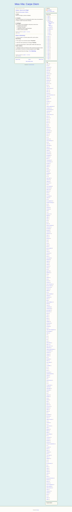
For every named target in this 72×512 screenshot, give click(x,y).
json (47, 461)
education (48, 440)
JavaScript (48, 231)
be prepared (48, 414)
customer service (49, 88)
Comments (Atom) (31, 64)
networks (47, 78)
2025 (48, 17)
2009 (48, 54)
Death (47, 205)
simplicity (47, 165)
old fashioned (48, 323)
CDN (47, 274)
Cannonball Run (49, 350)
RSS (47, 292)
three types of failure (24, 12)
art (46, 137)
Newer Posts (18, 59)
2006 (48, 58)
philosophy (48, 259)
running (47, 262)
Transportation (48, 160)
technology (48, 67)
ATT (47, 176)
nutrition (47, 473)
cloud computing (49, 186)
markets (47, 143)
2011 (48, 51)
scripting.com (48, 491)
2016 (48, 44)
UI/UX (47, 119)
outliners (47, 324)
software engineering (49, 106)
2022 (48, 36)
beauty (47, 236)
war (47, 336)
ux (46, 334)
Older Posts (41, 59)
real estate (48, 326)
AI (46, 104)
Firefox (47, 360)
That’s (32, 51)
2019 (48, 40)
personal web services (50, 478)
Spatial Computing (49, 293)
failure (47, 316)
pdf (46, 474)
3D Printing (48, 228)
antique (47, 409)
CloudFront (48, 352)
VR (46, 393)
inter (47, 460)
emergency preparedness (50, 443)
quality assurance (49, 487)
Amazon (47, 117)
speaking (47, 492)
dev (47, 435)
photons (47, 481)
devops (47, 313)
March (49, 34)
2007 (48, 57)
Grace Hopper (48, 362)
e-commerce (48, 437)
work (47, 204)
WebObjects (48, 297)
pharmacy (48, 479)
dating (47, 432)
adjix (47, 401)
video (47, 174)
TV (46, 212)
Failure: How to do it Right (22, 10)
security (47, 93)
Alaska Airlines (48, 342)
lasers (47, 256)
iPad (47, 99)
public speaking (48, 486)
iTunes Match (48, 455)
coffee (47, 217)
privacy (47, 171)
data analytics (48, 310)
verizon (47, 497)
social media (48, 145)
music (47, 194)
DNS (47, 279)
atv (46, 412)
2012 (48, 50)
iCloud (47, 192)
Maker (47, 235)
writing (47, 267)
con (47, 424)
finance (47, 122)
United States (48, 388)
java (47, 222)
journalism (48, 163)
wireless (47, 166)
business (47, 68)
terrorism (47, 266)
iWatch (47, 456)
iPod (47, 220)
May (49, 33)
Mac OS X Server (49, 285)
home (47, 453)
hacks (47, 249)
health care (48, 189)
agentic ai (47, 404)
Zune (47, 398)
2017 (48, 43)
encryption (48, 447)
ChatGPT (47, 277)
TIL (46, 383)
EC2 (47, 357)
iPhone (47, 72)
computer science (49, 114)
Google (47, 150)
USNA (47, 112)
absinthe (47, 399)
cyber (47, 427)
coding (47, 86)
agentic (47, 403)
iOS (47, 124)
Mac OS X (48, 83)
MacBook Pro (48, 233)
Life (47, 65)
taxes (47, 494)
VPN (47, 391)
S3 (46, 378)
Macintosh (48, 98)
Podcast (47, 375)
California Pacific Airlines (50, 349)
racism (47, 489)
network (47, 471)
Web (47, 85)
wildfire (47, 499)
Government (48, 130)
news (47, 135)
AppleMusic (48, 272)
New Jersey (48, 372)
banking (47, 303)
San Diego (48, 132)
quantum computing (49, 225)
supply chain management (50, 329)
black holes (48, 416)
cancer (47, 417)
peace (47, 476)
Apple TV (47, 344)
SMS (47, 184)
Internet (47, 70)
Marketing (48, 80)
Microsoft (47, 127)
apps (47, 300)
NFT (47, 367)
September (50, 29)
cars (47, 241)
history (47, 450)
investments (48, 253)
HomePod (48, 207)
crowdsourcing (48, 308)
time (47, 199)
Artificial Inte (48, 347)
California (47, 181)
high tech (47, 191)
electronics (48, 442)
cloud (47, 243)
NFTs (47, 368)
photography (48, 155)
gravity (47, 318)
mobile (47, 96)
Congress (47, 354)
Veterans (47, 295)
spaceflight (48, 173)
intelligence (48, 458)
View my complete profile (50, 11)
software (47, 197)
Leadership (48, 111)
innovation (48, 101)
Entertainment (48, 148)
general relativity (49, 248)
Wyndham (48, 396)
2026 (48, 16)
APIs (47, 269)
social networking (49, 140)
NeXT (47, 370)
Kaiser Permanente (49, 284)
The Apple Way (48, 385)
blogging (47, 215)
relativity (47, 261)
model (47, 468)
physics (47, 223)
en (46, 445)
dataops (47, 430)
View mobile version (29, 61)
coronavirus (48, 153)
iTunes (47, 251)
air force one (48, 406)
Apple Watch (48, 178)
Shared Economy (49, 380)
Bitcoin (47, 158)
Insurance (48, 282)
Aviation (47, 75)
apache (47, 411)
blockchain (48, 238)
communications (49, 161)
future (47, 246)
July (49, 30)
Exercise (47, 280)
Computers (48, 73)
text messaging (48, 331)
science (47, 129)
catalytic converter (49, 419)
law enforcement (49, 463)
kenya (47, 254)
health (47, 218)
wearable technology (49, 202)
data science (48, 311)
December (50, 21)
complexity (48, 422)
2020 (48, 39)
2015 (48, 46)
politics (47, 91)
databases (48, 429)
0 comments (28, 31)
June (49, 31)
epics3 (47, 448)
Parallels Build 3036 (49, 373)
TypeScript (48, 386)
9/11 (47, 337)
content (47, 305)
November (50, 27)
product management (49, 484)
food (47, 142)
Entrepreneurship (49, 109)
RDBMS (47, 290)
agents (47, 298)
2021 (48, 37)
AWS (47, 168)
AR (46, 339)
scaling (47, 264)
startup (47, 147)
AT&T (47, 341)
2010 (48, 53)
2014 (48, 47)
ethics (47, 116)
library (47, 466)
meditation (48, 321)
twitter (47, 103)
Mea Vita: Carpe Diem (27, 4)
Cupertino (48, 355)
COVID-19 (48, 179)
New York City (48, 287)
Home (29, 59)
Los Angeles (48, 365)
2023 (48, 20)
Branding (47, 230)
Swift (47, 210)
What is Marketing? (20, 35)
